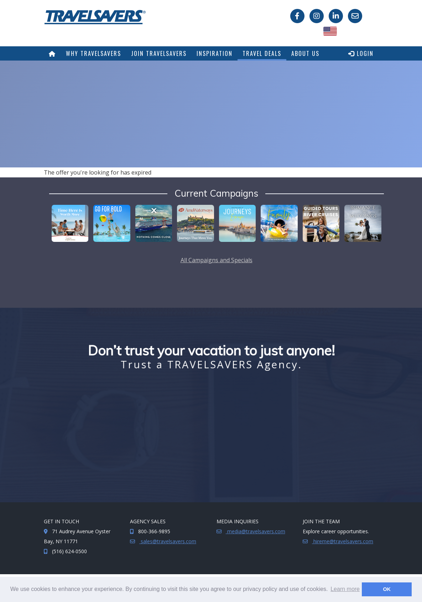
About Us (305, 53)
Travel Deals (262, 53)
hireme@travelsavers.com (342, 541)
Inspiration (215, 53)
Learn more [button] (345, 589)
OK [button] (387, 589)
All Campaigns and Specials (216, 260)
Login (361, 53)
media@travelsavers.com (255, 531)
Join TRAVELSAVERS (159, 53)
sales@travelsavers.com (167, 541)
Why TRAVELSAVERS (93, 53)
